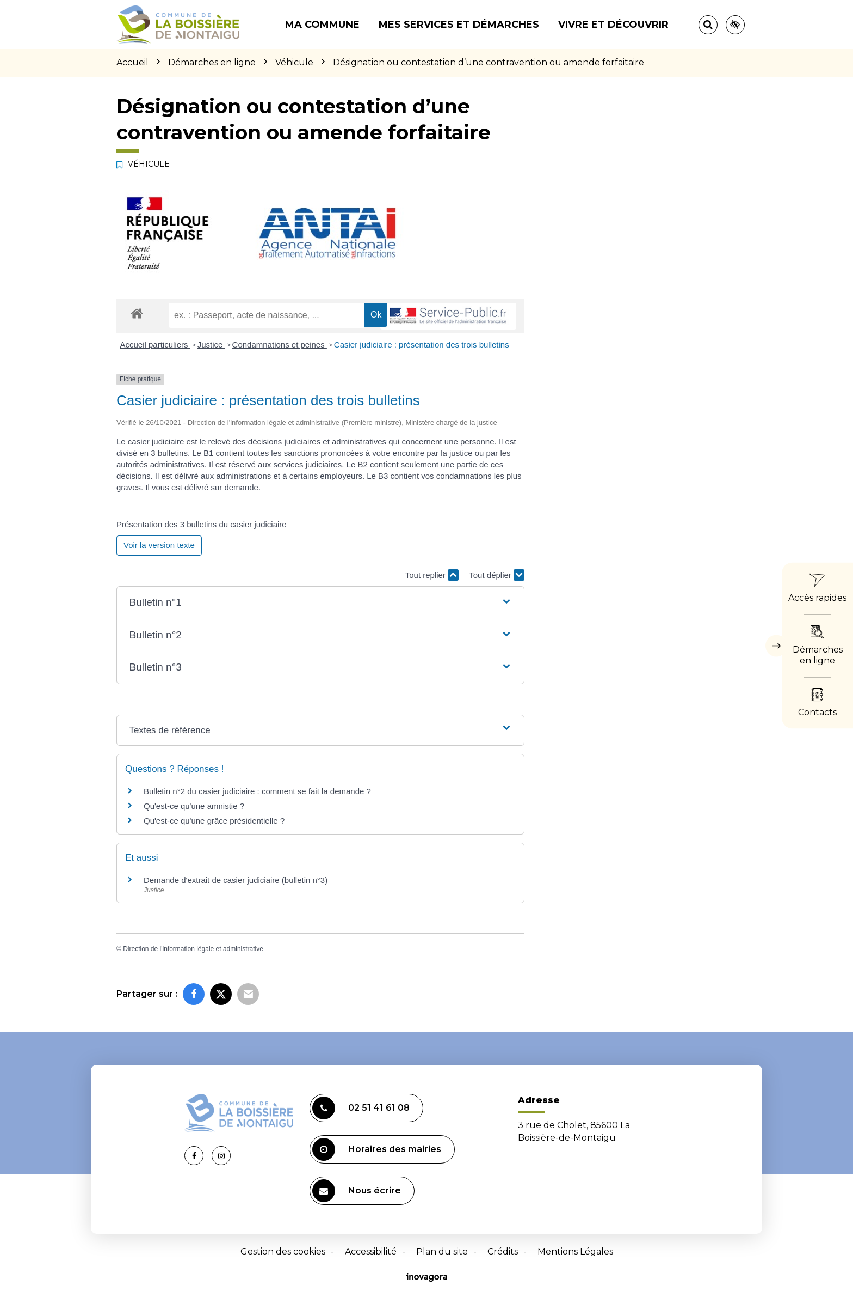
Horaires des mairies (376, 1149)
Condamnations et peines (279, 344)
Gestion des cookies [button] (282, 1251)
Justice (211, 344)
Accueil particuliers (155, 344)
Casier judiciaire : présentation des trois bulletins (421, 344)
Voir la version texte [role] (159, 545)
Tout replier (432, 575)
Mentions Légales (575, 1251)
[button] (320, 603)
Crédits (502, 1251)
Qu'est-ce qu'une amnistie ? (194, 806)
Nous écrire (356, 1190)
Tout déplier (496, 575)
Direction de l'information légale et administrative (193, 949)
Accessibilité (371, 1251)
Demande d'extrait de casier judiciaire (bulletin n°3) (235, 880)
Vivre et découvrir (613, 25)
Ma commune (322, 25)
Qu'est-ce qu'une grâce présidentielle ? (214, 820)
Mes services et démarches (459, 25)
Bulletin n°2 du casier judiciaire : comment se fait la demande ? (257, 791)
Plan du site (442, 1251)
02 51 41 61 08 (361, 1108)
